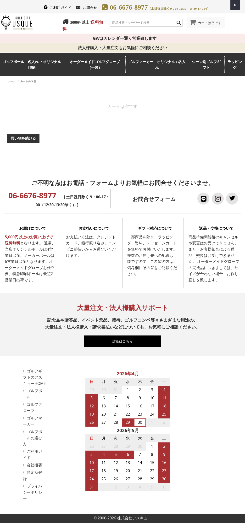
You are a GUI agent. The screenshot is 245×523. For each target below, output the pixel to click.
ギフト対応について (155, 228)
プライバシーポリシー (32, 492)
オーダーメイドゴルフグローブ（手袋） (95, 64)
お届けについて (32, 228)
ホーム (12, 81)
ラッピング (235, 64)
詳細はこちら (124, 341)
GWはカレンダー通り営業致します (122, 38)
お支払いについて (94, 228)
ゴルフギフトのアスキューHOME (34, 377)
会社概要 (34, 465)
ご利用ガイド (60, 7)
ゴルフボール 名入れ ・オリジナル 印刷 (32, 64)
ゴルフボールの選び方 (32, 438)
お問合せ (90, 7)
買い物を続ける (23, 138)
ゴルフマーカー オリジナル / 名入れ (156, 64)
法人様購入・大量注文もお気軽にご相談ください (124, 47)
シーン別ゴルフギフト (206, 64)
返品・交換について (216, 228)
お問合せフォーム (154, 199)
